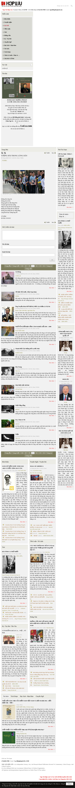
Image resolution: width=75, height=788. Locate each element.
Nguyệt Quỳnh (37, 685)
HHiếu (17, 296)
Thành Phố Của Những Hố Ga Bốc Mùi (27, 348)
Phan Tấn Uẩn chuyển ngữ (36, 472)
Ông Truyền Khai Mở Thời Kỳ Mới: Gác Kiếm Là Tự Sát (32, 306)
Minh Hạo (47, 552)
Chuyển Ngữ (40, 696)
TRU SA (17, 371)
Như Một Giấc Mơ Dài (22, 385)
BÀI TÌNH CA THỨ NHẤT (10, 551)
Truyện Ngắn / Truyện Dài (38, 462)
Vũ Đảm (4, 160)
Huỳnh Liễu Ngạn (9, 614)
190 (29, 266)
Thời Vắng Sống (20, 405)
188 (22, 266)
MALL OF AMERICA (36, 466)
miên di (17, 409)
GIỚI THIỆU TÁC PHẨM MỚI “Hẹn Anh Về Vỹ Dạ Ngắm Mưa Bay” (23, 729)
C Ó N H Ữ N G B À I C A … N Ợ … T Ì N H (14, 631)
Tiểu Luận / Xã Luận (36, 541)
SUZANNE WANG (37, 470)
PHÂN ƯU (66, 379)
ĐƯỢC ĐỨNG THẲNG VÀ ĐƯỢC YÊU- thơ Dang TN (65, 296)
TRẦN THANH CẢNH (48, 535)
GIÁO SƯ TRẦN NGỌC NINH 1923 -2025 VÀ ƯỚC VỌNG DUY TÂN (13, 467)
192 (36, 266)
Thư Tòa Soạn (62, 149)
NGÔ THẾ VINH (19, 330)
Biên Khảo (5, 462)
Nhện (17, 434)
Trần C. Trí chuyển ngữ (13, 610)
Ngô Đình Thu (31, 310)
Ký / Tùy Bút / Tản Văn (9, 626)
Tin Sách (6, 696)
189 (26, 266)
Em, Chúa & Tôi (20, 420)
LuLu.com (27, 117)
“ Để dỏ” (35, 535)
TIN (59, 327)
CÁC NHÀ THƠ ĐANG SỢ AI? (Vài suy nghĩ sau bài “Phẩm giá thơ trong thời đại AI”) (42, 548)
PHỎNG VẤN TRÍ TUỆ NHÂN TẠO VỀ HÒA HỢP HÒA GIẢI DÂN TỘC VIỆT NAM (42, 623)
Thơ (3, 547)
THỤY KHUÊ (9, 529)
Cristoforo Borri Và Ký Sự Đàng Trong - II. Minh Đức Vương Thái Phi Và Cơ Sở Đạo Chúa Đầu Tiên (14, 533)
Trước (48, 153)
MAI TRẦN (36, 676)
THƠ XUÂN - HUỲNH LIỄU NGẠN (14, 612)
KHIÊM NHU (19, 353)
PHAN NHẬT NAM (44, 680)
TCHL (65, 353)
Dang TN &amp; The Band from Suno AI (11, 575)
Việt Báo (65, 450)
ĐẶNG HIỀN (19, 556)
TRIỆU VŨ (18, 637)
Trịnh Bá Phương (44, 685)
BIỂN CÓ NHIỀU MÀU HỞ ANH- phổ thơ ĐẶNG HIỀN (65, 305)
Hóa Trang (18, 367)
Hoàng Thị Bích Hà (12, 690)
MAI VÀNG (8, 686)
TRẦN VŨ (36, 680)
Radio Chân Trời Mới (21, 310)
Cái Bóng (18, 272)
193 (40, 266)
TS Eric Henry (30, 707)
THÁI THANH (16, 686)
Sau (53, 153)
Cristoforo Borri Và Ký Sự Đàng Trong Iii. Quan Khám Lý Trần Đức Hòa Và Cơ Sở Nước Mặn (13, 527)
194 (44, 266)
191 (33, 266)
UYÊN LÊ (5, 68)
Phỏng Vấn (33, 617)
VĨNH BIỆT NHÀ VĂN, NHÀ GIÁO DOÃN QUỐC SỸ (66, 333)
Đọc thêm (51, 287)
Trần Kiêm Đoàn (50, 627)
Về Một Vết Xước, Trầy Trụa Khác (26, 292)
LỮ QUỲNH (18, 389)
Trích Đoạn (14, 696)
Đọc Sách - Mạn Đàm (26, 696)
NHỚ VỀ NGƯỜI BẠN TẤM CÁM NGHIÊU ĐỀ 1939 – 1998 (33, 326)
